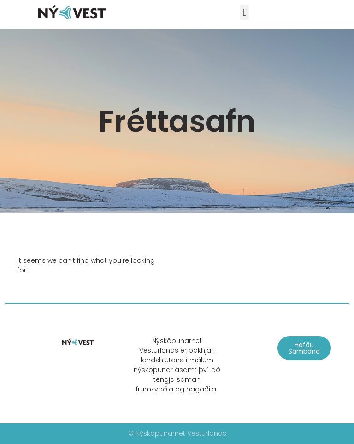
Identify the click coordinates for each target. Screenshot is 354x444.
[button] (244, 12)
